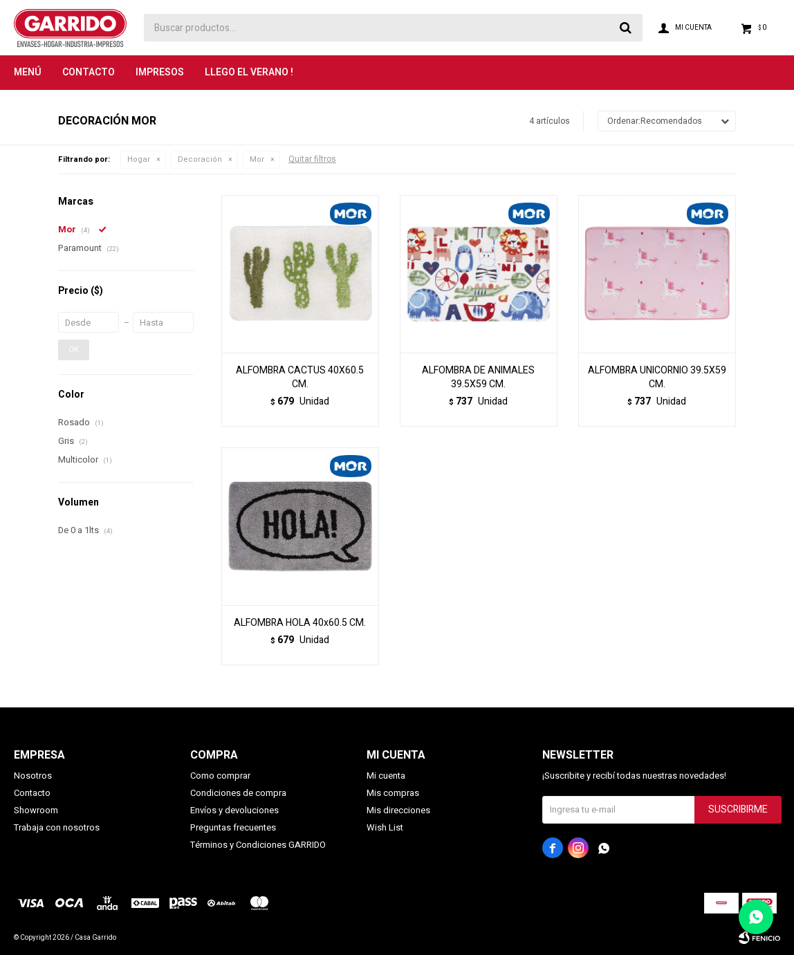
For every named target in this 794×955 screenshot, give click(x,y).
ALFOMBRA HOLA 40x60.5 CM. (300, 623)
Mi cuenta (386, 775)
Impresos (160, 72)
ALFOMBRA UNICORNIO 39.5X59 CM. (657, 377)
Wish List (385, 827)
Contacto (88, 72)
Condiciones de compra (238, 792)
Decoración (200, 159)
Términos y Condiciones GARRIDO (258, 844)
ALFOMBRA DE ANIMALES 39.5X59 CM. (478, 377)
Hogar (138, 159)
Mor (257, 159)
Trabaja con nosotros (57, 827)
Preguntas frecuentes (233, 827)
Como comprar (220, 775)
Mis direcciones (398, 810)
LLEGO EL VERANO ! (249, 72)
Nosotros (33, 775)
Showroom (36, 810)
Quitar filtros (312, 159)
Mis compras (393, 792)
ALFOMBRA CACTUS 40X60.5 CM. (300, 377)
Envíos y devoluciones (234, 810)
